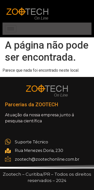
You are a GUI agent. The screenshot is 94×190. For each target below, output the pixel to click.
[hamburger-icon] (10, 28)
